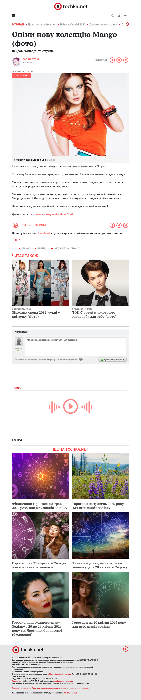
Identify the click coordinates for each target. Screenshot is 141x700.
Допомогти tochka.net (42, 24)
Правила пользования (21, 688)
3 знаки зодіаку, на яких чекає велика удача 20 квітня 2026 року (100, 565)
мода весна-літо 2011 (68, 248)
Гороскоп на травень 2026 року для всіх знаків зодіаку (98, 505)
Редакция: (16, 681)
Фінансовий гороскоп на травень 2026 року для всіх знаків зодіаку (39, 505)
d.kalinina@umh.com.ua (63, 681)
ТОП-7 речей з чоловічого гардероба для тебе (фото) (94, 314)
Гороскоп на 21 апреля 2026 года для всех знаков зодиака (39, 565)
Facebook (44, 233)
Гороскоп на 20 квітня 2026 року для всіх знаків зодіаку (99, 624)
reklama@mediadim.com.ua (59, 674)
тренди (42, 248)
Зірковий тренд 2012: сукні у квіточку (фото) (36, 314)
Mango (26, 248)
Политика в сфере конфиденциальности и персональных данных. (60, 688)
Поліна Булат (30, 59)
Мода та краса (22, 76)
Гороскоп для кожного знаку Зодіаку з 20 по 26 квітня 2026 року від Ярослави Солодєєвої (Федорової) (37, 628)
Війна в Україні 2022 (72, 24)
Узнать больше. (70, 693)
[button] (119, 15)
